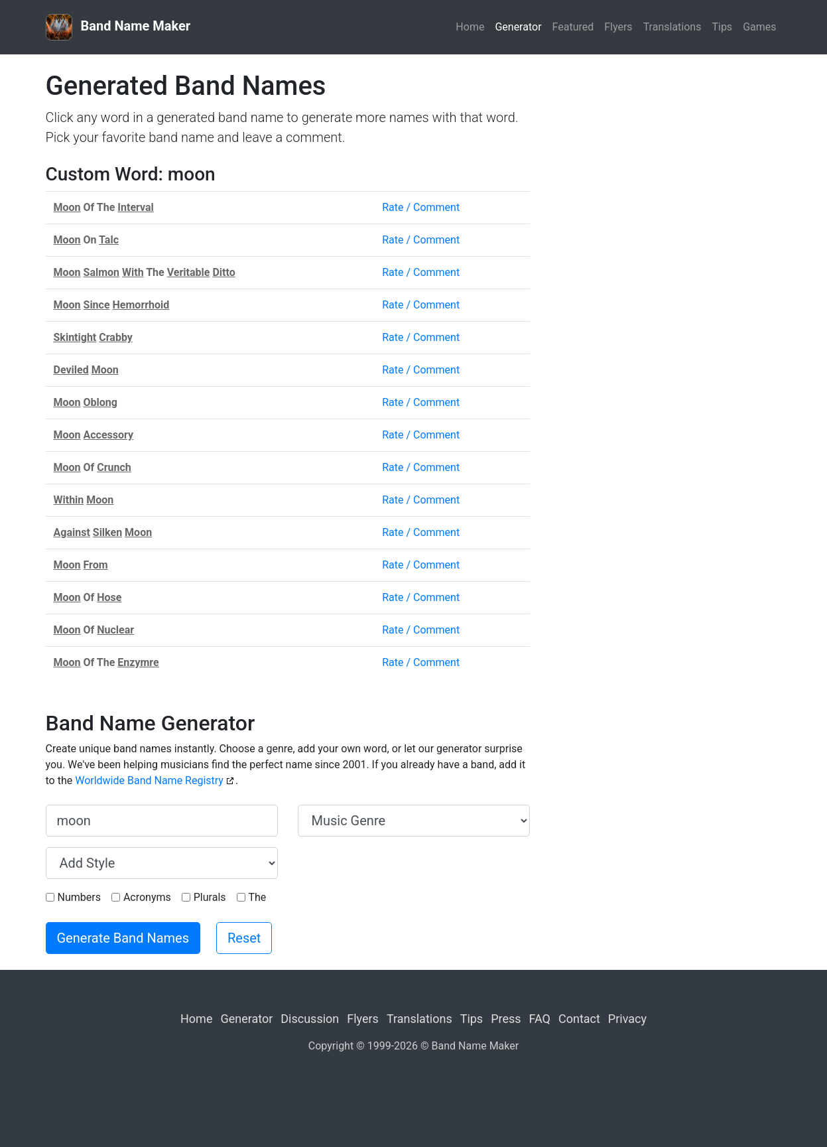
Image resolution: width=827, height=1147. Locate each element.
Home (470, 27)
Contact (579, 1019)
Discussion (310, 1019)
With (133, 272)
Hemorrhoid (141, 305)
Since (97, 305)
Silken (107, 532)
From (96, 565)
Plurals (210, 897)
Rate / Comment (421, 207)
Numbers (79, 897)
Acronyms (147, 897)
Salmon (102, 272)
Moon (67, 207)
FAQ (539, 1019)
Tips (722, 27)
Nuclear (115, 630)
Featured (573, 27)
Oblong (100, 402)
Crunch (114, 467)
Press (506, 1019)
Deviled (71, 370)
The (258, 897)
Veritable (188, 272)
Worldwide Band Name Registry (149, 780)
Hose (109, 597)
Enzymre (138, 662)
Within (69, 500)
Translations (672, 27)
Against (72, 532)
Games (759, 27)
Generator (518, 27)
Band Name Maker (118, 27)
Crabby (116, 337)
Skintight (75, 337)
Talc (109, 240)
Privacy (627, 1019)
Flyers (618, 27)
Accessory (109, 435)
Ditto (223, 272)
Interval (135, 207)
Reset (244, 938)
